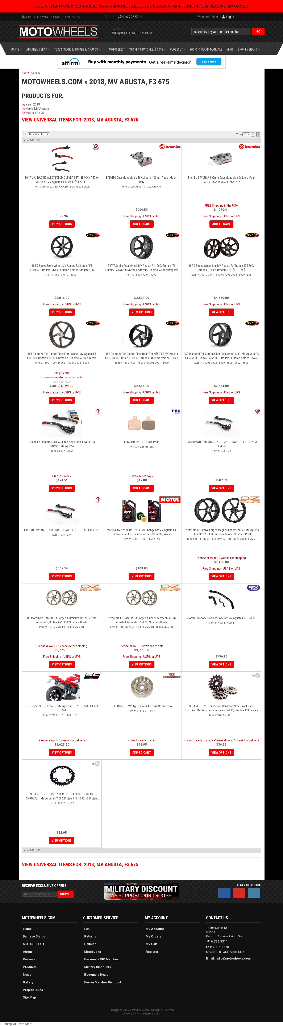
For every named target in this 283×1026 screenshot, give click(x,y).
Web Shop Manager (148, 1013)
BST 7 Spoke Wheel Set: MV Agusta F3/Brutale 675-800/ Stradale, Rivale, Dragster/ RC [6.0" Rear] (221, 268)
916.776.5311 (217, 941)
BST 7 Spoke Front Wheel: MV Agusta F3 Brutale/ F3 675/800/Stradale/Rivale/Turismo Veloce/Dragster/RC (62, 268)
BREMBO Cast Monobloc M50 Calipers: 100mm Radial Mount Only (141, 180)
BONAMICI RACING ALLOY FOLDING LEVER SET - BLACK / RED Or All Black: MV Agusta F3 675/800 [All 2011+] (62, 180)
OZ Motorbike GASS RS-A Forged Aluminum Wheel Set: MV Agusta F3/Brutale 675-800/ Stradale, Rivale (141, 620)
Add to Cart (141, 224)
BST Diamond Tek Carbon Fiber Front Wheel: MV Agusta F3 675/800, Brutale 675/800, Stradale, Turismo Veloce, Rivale (61, 356)
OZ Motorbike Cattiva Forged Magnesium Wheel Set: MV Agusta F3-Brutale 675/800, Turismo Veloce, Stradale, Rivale (221, 532)
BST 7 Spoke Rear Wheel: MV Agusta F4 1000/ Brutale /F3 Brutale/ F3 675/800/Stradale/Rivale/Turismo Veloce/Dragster (141, 268)
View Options (62, 224)
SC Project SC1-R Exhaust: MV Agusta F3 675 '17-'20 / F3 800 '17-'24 (62, 708)
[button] (228, 31)
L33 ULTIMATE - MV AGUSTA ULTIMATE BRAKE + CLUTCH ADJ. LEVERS (221, 444)
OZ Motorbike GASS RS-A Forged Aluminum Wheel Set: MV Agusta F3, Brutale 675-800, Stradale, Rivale (62, 620)
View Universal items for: (80, 120)
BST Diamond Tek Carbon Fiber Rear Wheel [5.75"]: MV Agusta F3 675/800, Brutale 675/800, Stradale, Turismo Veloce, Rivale (141, 356)
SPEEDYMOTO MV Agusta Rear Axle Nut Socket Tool (141, 706)
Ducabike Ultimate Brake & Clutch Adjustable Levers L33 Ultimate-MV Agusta (62, 444)
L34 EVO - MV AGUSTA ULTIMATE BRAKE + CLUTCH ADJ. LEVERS (61, 530)
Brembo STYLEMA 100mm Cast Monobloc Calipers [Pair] (221, 177)
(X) (23, 104)
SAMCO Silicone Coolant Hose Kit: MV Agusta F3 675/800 (221, 618)
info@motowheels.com (132, 33)
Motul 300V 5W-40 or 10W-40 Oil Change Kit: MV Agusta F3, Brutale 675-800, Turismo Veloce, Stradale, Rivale (141, 532)
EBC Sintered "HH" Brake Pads (141, 442)
